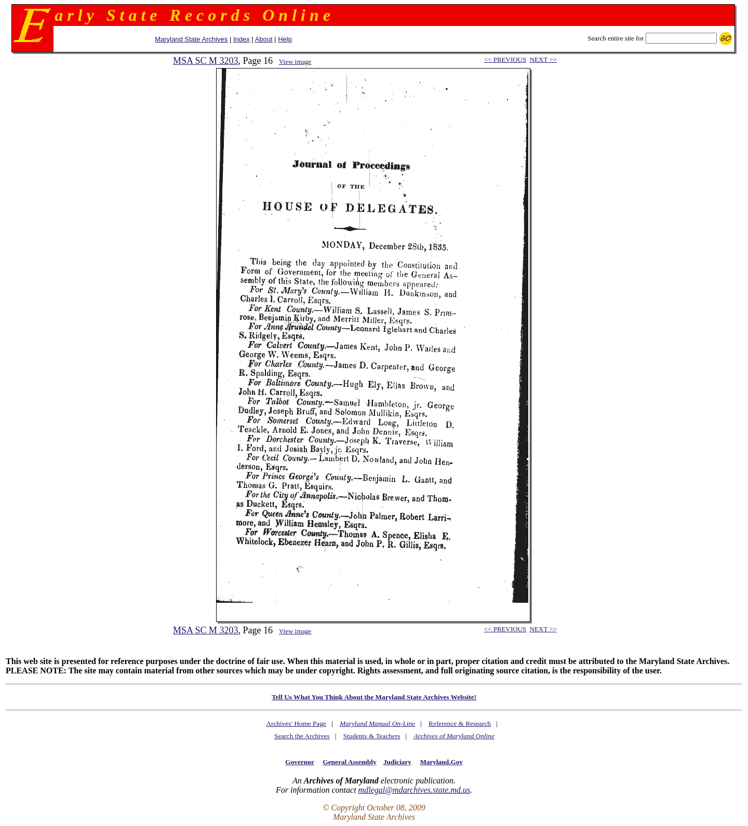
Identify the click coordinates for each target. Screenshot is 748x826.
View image (295, 61)
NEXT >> (543, 59)
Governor (299, 762)
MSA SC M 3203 (205, 61)
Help (285, 39)
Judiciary (397, 762)
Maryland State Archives (191, 39)
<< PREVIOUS (505, 59)
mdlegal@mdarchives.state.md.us (414, 790)
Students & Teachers (371, 736)
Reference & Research (460, 723)
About (264, 39)
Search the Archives (302, 736)
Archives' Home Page (296, 723)
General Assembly (349, 762)
